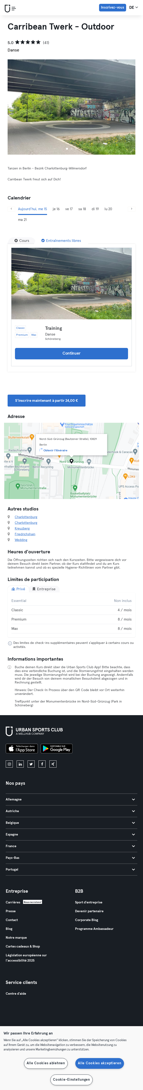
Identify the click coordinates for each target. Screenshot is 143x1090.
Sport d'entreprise (88, 902)
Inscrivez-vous (112, 7)
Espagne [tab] (70, 834)
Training (53, 328)
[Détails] (71, 283)
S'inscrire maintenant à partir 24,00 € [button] (46, 400)
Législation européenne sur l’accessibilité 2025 (26, 958)
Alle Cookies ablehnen (46, 1063)
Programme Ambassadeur (94, 929)
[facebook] (42, 764)
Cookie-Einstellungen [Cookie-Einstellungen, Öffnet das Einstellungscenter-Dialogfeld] (71, 1079)
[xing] (53, 764)
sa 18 (82, 209)
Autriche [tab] (70, 811)
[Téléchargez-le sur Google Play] (56, 749)
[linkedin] (20, 764)
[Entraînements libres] (61, 240)
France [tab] (70, 846)
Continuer (71, 353)
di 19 (95, 209)
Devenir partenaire (89, 911)
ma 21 (22, 220)
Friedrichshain (25, 534)
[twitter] (31, 764)
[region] (71, 1058)
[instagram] (9, 764)
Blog (9, 929)
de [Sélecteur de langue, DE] (133, 7)
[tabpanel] (71, 614)
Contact (12, 920)
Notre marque (16, 937)
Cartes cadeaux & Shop (23, 946)
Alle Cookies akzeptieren (99, 1063)
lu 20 (108, 209)
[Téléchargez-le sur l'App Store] (22, 749)
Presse (11, 911)
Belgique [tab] (70, 823)
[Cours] (22, 240)
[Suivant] (131, 209)
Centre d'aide (16, 993)
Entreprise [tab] (44, 589)
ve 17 (69, 209)
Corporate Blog (86, 920)
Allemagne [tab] (70, 799)
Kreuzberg (22, 528)
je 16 (56, 209)
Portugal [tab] (70, 869)
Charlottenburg (26, 517)
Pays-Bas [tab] (70, 858)
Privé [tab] (18, 589)
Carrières (13, 902)
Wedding (21, 540)
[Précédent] (11, 209)
